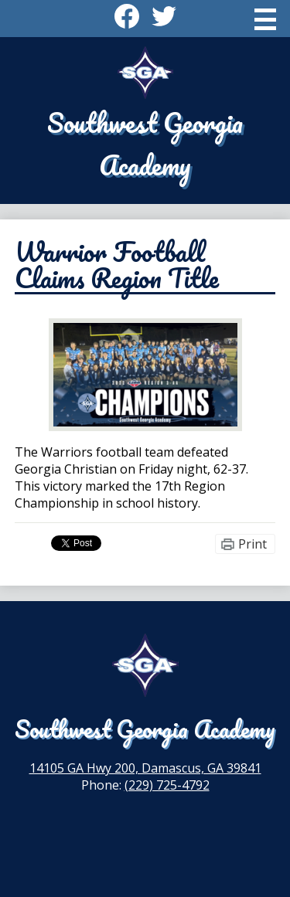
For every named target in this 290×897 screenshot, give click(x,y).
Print (252, 543)
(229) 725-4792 (167, 784)
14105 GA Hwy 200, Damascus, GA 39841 (145, 767)
